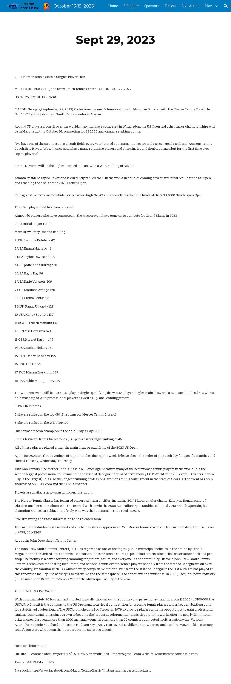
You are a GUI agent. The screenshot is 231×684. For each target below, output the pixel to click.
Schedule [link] (131, 6)
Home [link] (113, 6)
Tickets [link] (170, 6)
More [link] (209, 6)
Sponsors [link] (151, 6)
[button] (226, 6)
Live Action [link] (191, 6)
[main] (115, 39)
